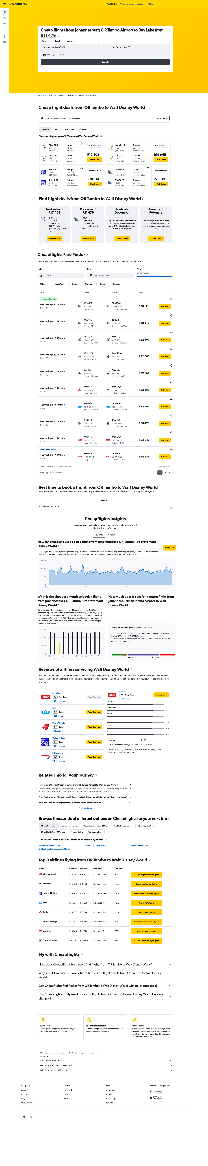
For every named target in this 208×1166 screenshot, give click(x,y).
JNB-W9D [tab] (102, 508)
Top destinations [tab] (99, 805)
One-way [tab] (87, 129)
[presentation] (61, 35)
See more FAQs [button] (88, 782)
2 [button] (168, 446)
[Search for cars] (4, 23)
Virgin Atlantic (62, 696)
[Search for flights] (4, 12)
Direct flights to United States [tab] (99, 799)
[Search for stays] (4, 17)
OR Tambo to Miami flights (54, 819)
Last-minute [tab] (72, 129)
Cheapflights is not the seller (110, 1034)
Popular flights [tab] (80, 805)
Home (43, 95)
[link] (58, 238)
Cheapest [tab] (48, 129)
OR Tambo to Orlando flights (99, 819)
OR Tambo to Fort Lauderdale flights (58, 823)
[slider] (177, 276)
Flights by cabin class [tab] (127, 799)
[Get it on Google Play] (163, 1064)
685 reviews (61, 704)
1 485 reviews (62, 689)
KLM (58, 681)
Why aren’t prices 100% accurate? (110, 1043)
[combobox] (49, 41)
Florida (50, 95)
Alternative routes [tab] (52, 799)
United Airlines (62, 711)
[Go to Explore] (4, 29)
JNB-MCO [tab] (109, 474)
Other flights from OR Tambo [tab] (56, 805)
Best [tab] (60, 129)
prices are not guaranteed (94, 1026)
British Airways (62, 727)
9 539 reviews (62, 719)
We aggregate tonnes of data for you (110, 1039)
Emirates (59, 666)
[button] (4, 4)
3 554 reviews (62, 674)
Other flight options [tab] (149, 799)
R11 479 (51, 35)
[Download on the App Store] (163, 1071)
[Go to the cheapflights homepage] (19, 4)
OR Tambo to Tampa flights (142, 819)
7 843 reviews (62, 734)
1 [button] (163, 446)
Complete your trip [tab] (73, 799)
